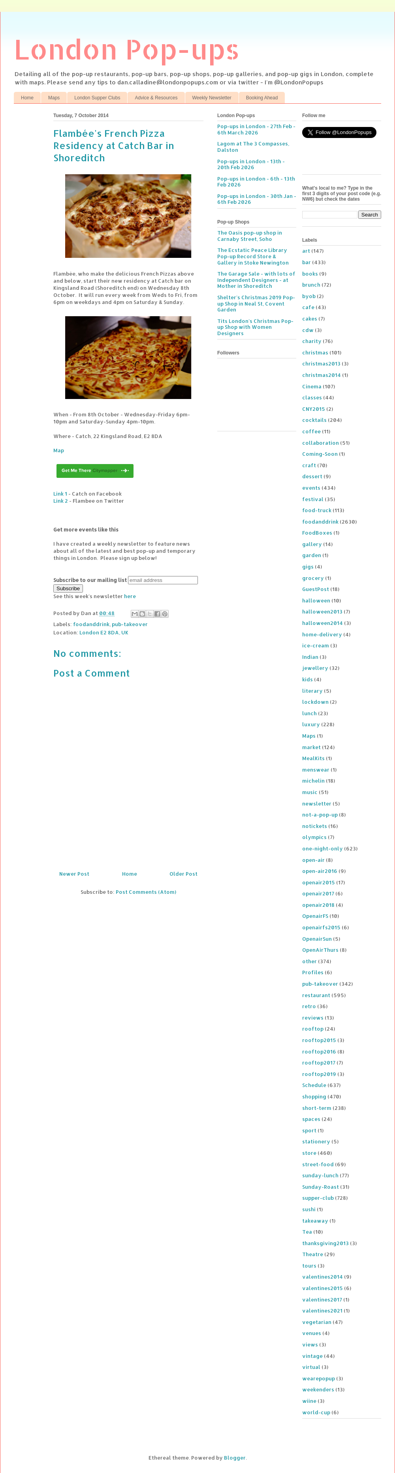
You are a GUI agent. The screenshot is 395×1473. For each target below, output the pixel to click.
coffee (311, 431)
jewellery (315, 668)
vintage (312, 1356)
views (310, 1344)
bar (306, 262)
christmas (315, 352)
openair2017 (318, 893)
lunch (309, 713)
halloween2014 (322, 623)
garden (311, 555)
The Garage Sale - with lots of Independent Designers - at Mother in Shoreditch (256, 279)
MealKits (313, 758)
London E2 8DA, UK (103, 632)
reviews (313, 1017)
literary (312, 691)
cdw (308, 330)
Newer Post (74, 874)
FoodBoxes (317, 533)
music (310, 792)
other (309, 961)
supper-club (318, 1198)
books (310, 273)
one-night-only (322, 848)
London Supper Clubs (97, 98)
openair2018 (318, 905)
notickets (314, 826)
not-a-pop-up (320, 814)
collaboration (320, 443)
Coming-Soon (320, 454)
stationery (316, 1141)
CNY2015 (313, 409)
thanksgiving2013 (325, 1243)
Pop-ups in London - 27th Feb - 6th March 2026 (256, 129)
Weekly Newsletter (211, 98)
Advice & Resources (156, 98)
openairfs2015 (321, 927)
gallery (312, 544)
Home (27, 98)
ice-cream (315, 645)
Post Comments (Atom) (146, 892)
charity (312, 341)
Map (58, 450)
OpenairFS (315, 916)
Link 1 (60, 493)
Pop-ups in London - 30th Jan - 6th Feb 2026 (256, 199)
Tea (307, 1232)
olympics (314, 837)
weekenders (318, 1389)
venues (311, 1333)
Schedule (314, 1085)
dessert (312, 476)
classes (312, 397)
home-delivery (322, 634)
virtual (311, 1367)
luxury (311, 724)
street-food (318, 1164)
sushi (309, 1209)
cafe (308, 307)
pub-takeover (130, 624)
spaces (311, 1119)
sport (309, 1130)
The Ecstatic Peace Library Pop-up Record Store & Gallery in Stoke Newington (253, 256)
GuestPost (315, 589)
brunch (311, 285)
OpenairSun (317, 939)
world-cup (316, 1412)
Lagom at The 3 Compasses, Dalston (253, 146)
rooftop (313, 1029)
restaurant (316, 995)
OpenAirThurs (320, 950)
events (311, 488)
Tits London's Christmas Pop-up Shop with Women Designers (255, 327)
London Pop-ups (127, 48)
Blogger (235, 1457)
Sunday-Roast (320, 1187)
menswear (315, 769)
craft (309, 465)
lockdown (315, 702)
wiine (309, 1401)
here (130, 596)
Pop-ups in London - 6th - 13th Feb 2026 (256, 181)
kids (307, 679)
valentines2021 (322, 1310)
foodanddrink (91, 624)
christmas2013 (321, 363)
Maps (54, 98)
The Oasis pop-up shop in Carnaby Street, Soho (249, 235)
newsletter (316, 803)
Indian (310, 657)
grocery (313, 578)
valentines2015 (322, 1288)
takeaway (315, 1221)
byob (309, 296)
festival (313, 499)
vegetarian (316, 1322)
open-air (313, 860)
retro (309, 1006)
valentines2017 (322, 1299)
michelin (313, 781)
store (309, 1153)
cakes (309, 318)
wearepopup (318, 1378)
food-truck (316, 510)
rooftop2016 (319, 1051)
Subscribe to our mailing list (90, 580)
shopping (314, 1096)
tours (309, 1265)
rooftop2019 (319, 1074)
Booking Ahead (262, 98)
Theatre (312, 1254)
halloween (316, 600)
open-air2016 (319, 871)
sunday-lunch (320, 1175)
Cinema (312, 386)
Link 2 (60, 501)
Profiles (313, 972)
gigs (308, 566)
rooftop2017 (318, 1062)
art (306, 251)
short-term (316, 1108)
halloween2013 (322, 611)
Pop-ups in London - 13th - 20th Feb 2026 (251, 164)
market (311, 747)
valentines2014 (322, 1276)
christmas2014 (321, 375)
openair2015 (318, 882)
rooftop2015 (319, 1040)
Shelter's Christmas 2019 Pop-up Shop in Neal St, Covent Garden (256, 303)
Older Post (183, 874)
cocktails (314, 420)
